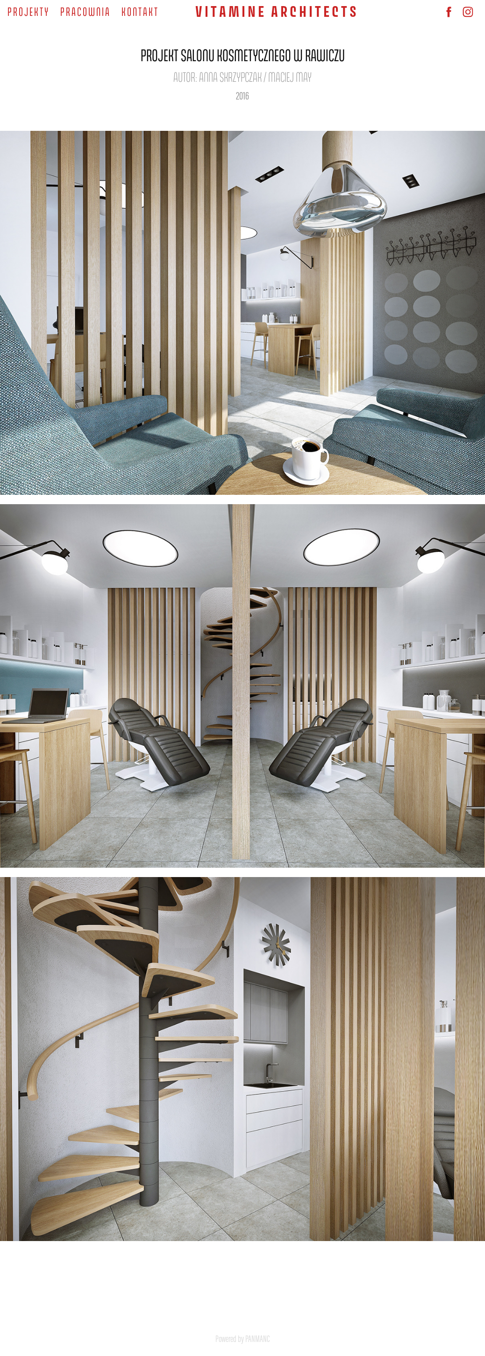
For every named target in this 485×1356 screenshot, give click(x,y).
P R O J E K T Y (27, 11)
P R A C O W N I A (84, 11)
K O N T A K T (139, 11)
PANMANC (257, 1338)
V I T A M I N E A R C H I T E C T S (276, 11)
